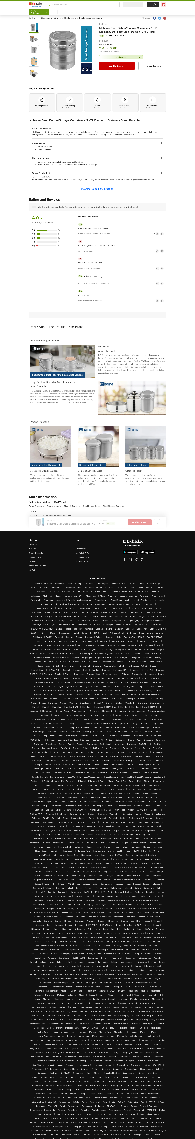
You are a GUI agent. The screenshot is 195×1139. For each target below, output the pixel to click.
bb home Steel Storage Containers (55, 515)
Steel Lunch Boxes (92, 506)
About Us (33, 544)
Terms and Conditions (39, 566)
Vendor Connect (83, 561)
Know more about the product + (97, 188)
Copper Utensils (55, 506)
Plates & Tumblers (73, 506)
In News (32, 549)
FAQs (78, 544)
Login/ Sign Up (153, 4)
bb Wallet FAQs (82, 553)
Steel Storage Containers (114, 506)
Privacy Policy (35, 557)
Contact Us (81, 549)
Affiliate (32, 561)
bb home (103, 24)
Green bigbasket (36, 553)
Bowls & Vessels (37, 506)
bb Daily (32, 570)
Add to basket (116, 65)
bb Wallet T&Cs (82, 557)
